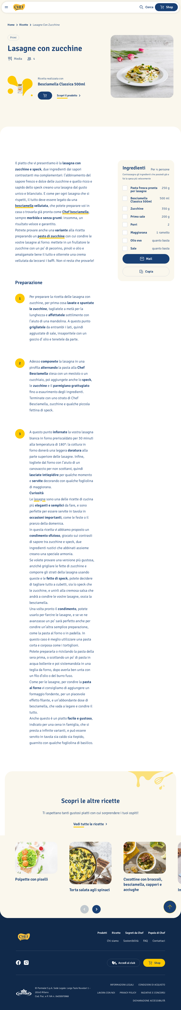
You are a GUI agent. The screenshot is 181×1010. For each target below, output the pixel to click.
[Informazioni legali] (122, 985)
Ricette (23, 24)
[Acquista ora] (45, 96)
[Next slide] (96, 909)
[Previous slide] (84, 909)
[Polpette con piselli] (36, 858)
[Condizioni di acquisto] (151, 985)
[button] (146, 7)
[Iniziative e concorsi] (153, 992)
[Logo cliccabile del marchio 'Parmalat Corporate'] (24, 992)
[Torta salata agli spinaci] (90, 863)
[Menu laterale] (6, 7)
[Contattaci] (159, 941)
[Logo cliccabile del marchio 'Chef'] (19, 7)
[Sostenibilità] (130, 941)
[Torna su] (169, 906)
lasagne (40, 499)
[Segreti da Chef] (134, 933)
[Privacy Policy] (128, 992)
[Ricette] (116, 933)
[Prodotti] (102, 933)
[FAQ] (145, 941)
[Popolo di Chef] (156, 933)
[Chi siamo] (113, 941)
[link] (18, 962)
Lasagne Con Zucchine (46, 24)
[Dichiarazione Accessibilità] (149, 1000)
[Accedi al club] (123, 963)
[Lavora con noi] (106, 992)
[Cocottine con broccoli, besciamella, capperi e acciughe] (145, 858)
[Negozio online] (166, 7)
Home (11, 24)
